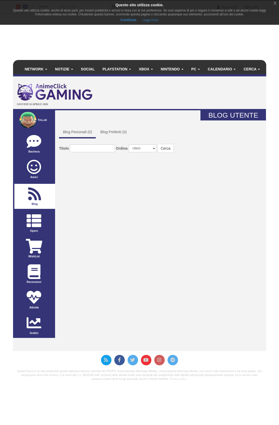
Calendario (222, 69)
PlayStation (117, 69)
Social (88, 69)
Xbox (146, 69)
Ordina (122, 148)
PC (195, 69)
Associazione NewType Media (137, 371)
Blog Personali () (77, 132)
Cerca (252, 69)
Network (36, 69)
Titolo (64, 148)
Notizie (64, 69)
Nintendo (172, 69)
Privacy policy (178, 378)
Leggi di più (150, 20)
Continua (128, 20)
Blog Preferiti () (113, 132)
